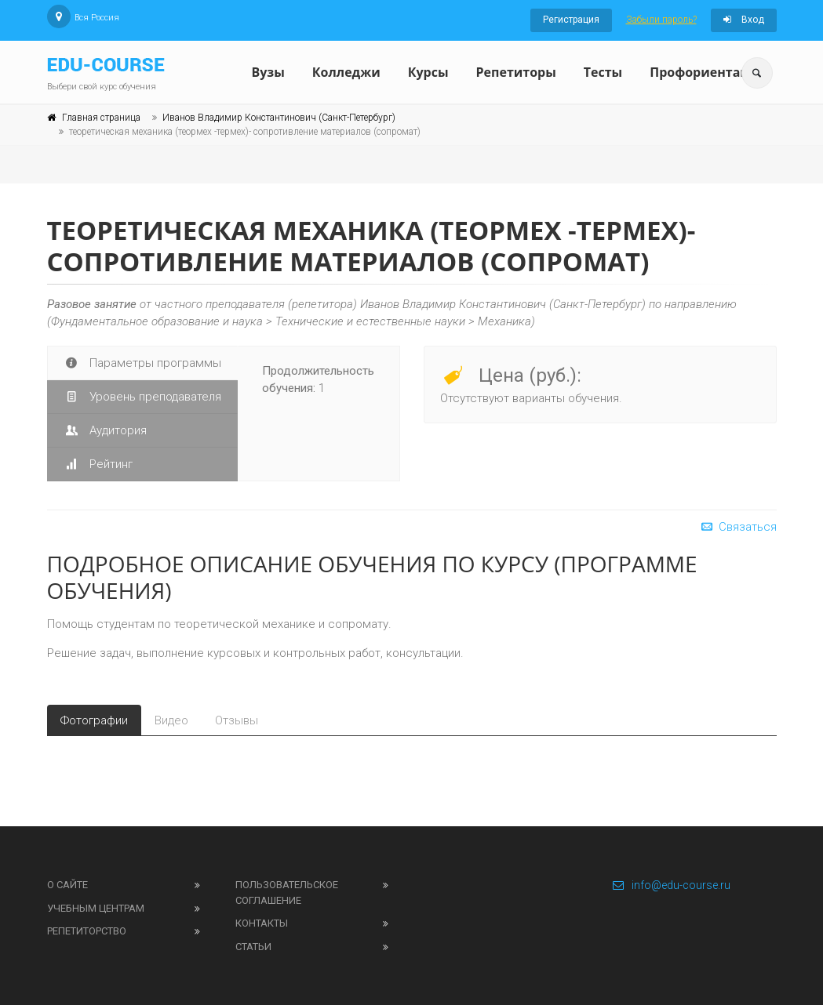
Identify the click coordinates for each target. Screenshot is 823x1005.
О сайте (67, 885)
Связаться (738, 527)
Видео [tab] (171, 720)
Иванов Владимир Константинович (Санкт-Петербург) (278, 117)
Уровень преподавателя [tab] (142, 397)
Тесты (603, 72)
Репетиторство (86, 931)
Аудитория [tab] (105, 430)
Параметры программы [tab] (142, 363)
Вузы (268, 72)
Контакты (261, 923)
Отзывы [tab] (236, 720)
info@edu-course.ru (671, 885)
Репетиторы (516, 72)
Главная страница (101, 117)
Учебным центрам (95, 908)
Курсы (428, 72)
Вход (743, 19)
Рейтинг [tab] (98, 464)
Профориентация (707, 72)
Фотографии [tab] (94, 720)
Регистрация (571, 19)
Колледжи (346, 72)
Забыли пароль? (661, 19)
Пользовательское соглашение (286, 892)
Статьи (253, 946)
